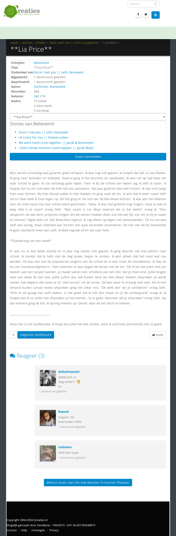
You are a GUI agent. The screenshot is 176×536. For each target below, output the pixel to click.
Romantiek (57, 87)
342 (36, 96)
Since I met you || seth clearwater (73, 43)
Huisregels (38, 530)
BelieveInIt (41, 63)
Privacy (54, 530)
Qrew (16, 32)
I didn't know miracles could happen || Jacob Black (56, 148)
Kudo (157, 335)
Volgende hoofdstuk (35, 335)
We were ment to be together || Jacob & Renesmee (56, 143)
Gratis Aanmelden (88, 156)
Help (24, 530)
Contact (12, 530)
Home (14, 43)
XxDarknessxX (69, 372)
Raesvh (63, 412)
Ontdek (27, 43)
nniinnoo (65, 447)
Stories (41, 43)
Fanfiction (41, 87)
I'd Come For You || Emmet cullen (43, 137)
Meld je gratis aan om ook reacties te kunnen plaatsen (88, 482)
